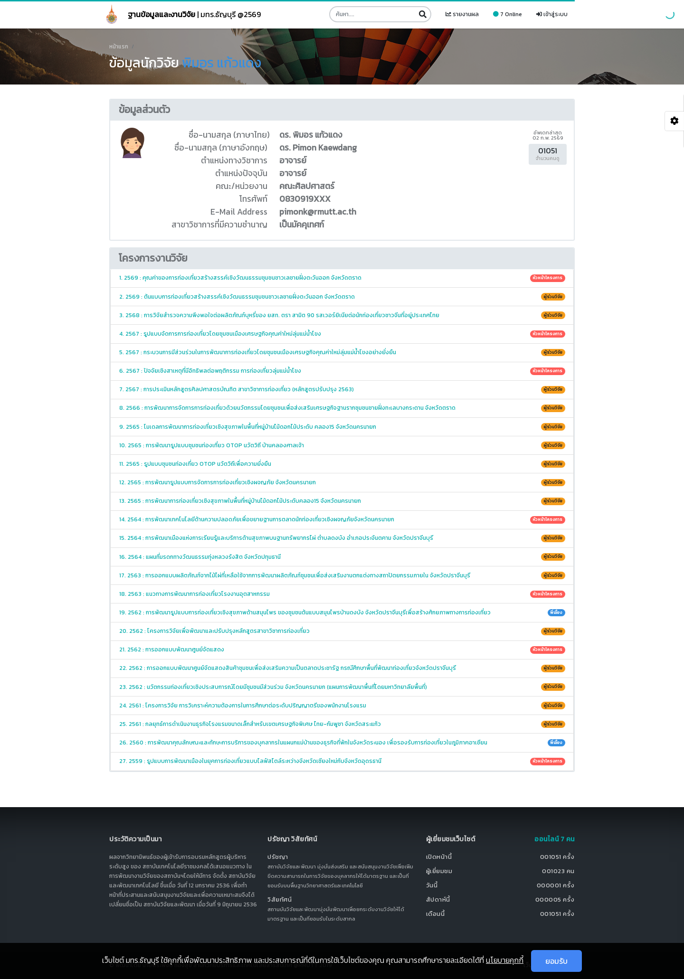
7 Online (507, 14)
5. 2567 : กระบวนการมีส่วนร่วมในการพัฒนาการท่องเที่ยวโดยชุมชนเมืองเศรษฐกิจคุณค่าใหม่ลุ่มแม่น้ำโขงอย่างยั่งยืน (342, 352)
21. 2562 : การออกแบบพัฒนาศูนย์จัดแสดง (342, 649)
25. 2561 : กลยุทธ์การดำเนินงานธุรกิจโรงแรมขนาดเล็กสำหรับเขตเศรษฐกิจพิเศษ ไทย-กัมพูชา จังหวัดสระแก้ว (342, 724)
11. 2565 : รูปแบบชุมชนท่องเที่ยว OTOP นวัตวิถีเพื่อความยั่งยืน (342, 464)
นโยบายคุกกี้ (504, 960)
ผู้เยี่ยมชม (439, 870)
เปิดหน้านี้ (439, 856)
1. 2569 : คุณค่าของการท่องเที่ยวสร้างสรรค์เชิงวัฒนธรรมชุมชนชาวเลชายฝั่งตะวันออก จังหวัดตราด (342, 277)
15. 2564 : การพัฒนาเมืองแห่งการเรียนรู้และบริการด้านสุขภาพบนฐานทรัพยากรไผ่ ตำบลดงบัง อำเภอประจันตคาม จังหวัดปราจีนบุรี (342, 538)
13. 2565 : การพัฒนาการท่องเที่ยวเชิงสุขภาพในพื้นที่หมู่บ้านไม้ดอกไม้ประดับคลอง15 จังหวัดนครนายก (342, 501)
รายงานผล (462, 14)
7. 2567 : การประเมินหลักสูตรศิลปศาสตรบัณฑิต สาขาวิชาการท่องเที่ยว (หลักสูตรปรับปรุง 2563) (342, 389)
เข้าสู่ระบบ (552, 14)
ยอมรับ (556, 961)
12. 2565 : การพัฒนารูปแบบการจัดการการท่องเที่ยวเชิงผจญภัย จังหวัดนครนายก (342, 482)
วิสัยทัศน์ (279, 899)
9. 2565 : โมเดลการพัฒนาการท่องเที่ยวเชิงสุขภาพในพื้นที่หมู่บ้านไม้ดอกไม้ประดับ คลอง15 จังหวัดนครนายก (342, 427)
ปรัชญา (277, 856)
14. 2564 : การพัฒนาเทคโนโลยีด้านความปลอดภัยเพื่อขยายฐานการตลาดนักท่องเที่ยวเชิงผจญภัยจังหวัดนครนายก (342, 519)
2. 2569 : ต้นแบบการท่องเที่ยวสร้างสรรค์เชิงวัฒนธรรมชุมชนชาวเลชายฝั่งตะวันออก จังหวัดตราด (342, 296)
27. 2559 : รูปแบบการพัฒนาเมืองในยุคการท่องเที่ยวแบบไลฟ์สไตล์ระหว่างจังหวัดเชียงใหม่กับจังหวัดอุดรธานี (342, 761)
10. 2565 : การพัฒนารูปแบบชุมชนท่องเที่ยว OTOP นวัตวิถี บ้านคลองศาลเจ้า (342, 445)
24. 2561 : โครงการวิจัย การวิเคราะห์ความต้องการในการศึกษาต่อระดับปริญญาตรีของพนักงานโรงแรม (342, 705)
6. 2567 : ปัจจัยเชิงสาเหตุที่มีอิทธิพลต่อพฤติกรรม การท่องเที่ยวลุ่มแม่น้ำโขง (342, 371)
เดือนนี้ (435, 913)
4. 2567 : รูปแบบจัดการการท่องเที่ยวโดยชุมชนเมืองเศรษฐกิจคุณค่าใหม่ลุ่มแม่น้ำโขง (342, 333)
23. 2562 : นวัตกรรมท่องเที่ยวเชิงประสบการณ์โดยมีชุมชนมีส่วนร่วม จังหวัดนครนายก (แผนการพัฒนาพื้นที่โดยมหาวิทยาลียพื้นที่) (342, 687)
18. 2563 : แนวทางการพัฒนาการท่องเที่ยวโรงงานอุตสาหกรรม (342, 594)
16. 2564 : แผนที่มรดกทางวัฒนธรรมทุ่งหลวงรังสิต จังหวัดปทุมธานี (342, 557)
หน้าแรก (118, 46)
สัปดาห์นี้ (438, 899)
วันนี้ (432, 885)
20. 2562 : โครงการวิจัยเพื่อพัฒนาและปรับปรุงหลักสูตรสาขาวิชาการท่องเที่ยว (342, 631)
